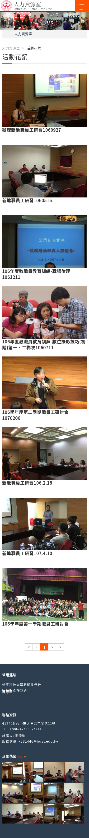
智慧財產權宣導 (14, 690)
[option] (44, 21)
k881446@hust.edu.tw (38, 741)
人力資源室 (23, 33)
